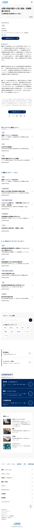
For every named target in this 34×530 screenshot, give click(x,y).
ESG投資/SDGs (5, 188)
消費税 (5, 331)
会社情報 (3, 493)
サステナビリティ (5, 489)
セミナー (3, 485)
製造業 (11, 327)
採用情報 (3, 497)
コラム (3, 225)
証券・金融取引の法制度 (7, 200)
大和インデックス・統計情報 (7, 515)
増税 (22, 327)
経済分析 (19, 464)
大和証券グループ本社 (6, 517)
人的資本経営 (5, 213)
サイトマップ (4, 514)
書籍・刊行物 (4, 481)
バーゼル (6, 335)
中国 (17, 327)
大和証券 (3, 519)
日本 (3, 25)
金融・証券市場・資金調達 (7, 270)
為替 (28, 327)
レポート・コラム (11, 464)
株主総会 (18, 331)
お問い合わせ (4, 509)
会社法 (12, 331)
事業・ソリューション (6, 469)
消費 (5, 327)
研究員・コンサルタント (7, 477)
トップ (2, 464)
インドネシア (26, 331)
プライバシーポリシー (5, 511)
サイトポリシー (4, 512)
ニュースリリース (5, 501)
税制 (3, 245)
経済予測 (4, 294)
